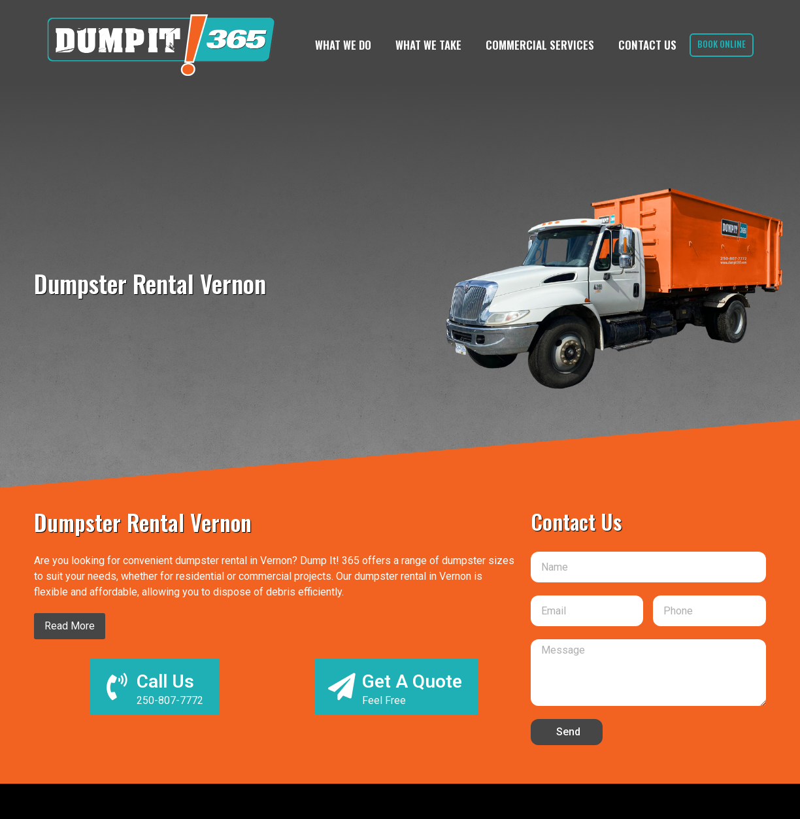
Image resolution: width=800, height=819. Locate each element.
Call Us (166, 681)
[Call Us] (116, 687)
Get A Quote (413, 681)
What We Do (338, 45)
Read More (69, 626)
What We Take (423, 45)
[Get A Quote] (341, 687)
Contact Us (642, 45)
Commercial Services (534, 45)
